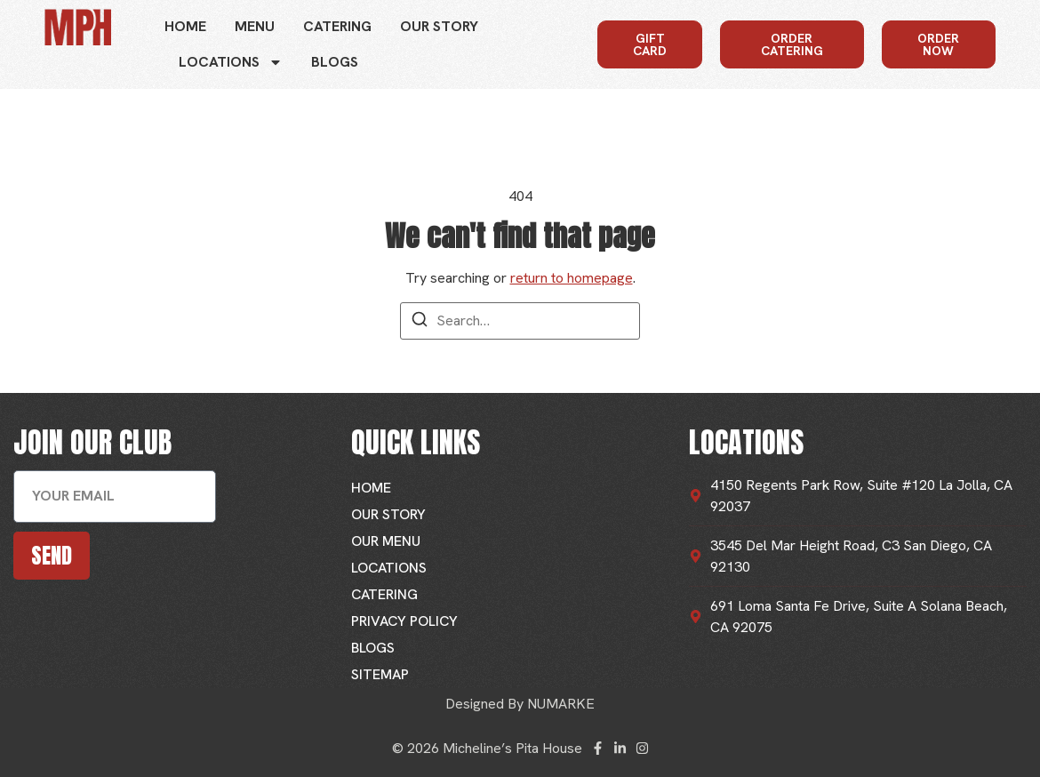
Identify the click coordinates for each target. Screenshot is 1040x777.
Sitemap (380, 674)
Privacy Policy (404, 621)
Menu (255, 26)
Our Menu (385, 541)
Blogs (334, 61)
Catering (337, 26)
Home (185, 26)
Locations (231, 62)
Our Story (439, 26)
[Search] (419, 322)
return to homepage (571, 277)
